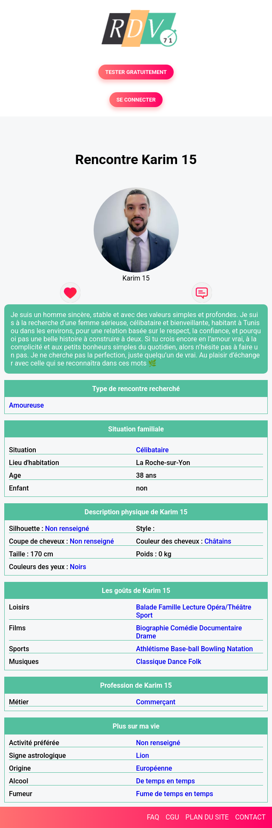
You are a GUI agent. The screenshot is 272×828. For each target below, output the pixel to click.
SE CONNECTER (135, 99)
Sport (144, 615)
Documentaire (220, 628)
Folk (195, 662)
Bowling (213, 649)
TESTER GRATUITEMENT (136, 72)
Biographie (152, 628)
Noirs (78, 567)
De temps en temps (165, 781)
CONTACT (250, 817)
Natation (240, 649)
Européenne (154, 768)
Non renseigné (67, 529)
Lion (142, 755)
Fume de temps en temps (174, 794)
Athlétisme (152, 649)
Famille (170, 607)
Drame (146, 636)
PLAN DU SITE (207, 817)
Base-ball (185, 649)
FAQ (153, 817)
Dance (177, 662)
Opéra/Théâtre (229, 607)
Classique (151, 662)
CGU (172, 817)
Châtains (217, 541)
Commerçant (156, 702)
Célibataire (152, 450)
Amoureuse (26, 405)
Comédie (184, 628)
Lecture (193, 607)
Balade (146, 607)
